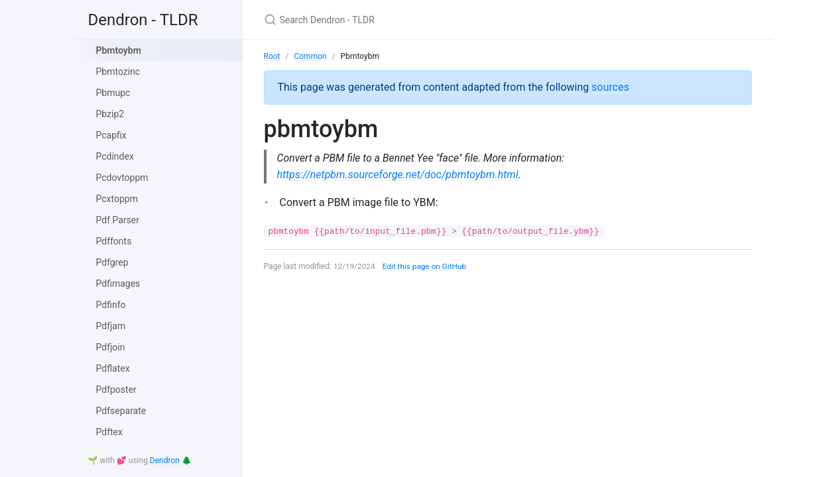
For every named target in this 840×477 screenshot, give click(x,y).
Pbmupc (113, 92)
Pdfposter (116, 389)
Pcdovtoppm (122, 177)
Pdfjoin (110, 347)
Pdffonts (114, 241)
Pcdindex (115, 156)
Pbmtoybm (118, 50)
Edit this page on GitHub (426, 266)
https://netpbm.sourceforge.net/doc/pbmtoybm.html (398, 174)
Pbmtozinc (118, 71)
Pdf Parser (118, 220)
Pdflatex (113, 368)
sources (610, 87)
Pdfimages (118, 283)
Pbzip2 (110, 114)
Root (272, 56)
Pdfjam (111, 326)
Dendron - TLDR (143, 20)
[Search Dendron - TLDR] (420, 19)
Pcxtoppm (117, 198)
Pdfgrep (112, 262)
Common (310, 56)
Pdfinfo (111, 304)
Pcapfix (111, 135)
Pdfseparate (121, 410)
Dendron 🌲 (171, 460)
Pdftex (109, 432)
